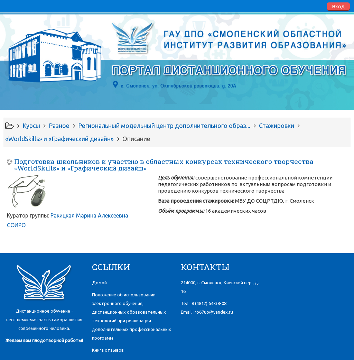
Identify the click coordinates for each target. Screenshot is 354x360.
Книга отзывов (108, 350)
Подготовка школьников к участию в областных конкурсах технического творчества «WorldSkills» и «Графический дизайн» (164, 164)
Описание (136, 139)
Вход (338, 6)
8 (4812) (209, 303)
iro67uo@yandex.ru (213, 312)
